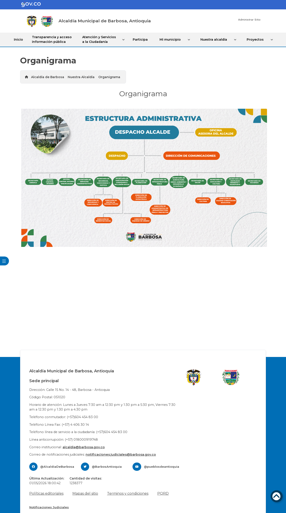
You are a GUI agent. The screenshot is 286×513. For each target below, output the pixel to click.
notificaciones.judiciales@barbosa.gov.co (121, 454)
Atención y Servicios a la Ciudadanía (100, 39)
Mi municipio (171, 39)
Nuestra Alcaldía (81, 77)
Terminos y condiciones (127, 493)
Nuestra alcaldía (214, 39)
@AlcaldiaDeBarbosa (57, 466)
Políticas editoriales (46, 493)
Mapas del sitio (85, 493)
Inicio (19, 39)
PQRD (163, 493)
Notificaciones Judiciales (49, 507)
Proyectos (255, 39)
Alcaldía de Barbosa (47, 77)
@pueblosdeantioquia (161, 466)
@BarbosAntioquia (107, 466)
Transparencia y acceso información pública (52, 39)
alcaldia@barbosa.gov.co (84, 447)
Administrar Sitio (249, 19)
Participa (141, 39)
